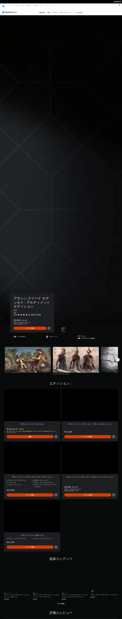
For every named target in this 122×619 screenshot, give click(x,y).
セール (55, 11)
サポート (47, 5)
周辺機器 (29, 5)
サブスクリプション (66, 11)
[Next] (118, 358)
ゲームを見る (78, 11)
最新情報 (35, 5)
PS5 (12, 5)
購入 (41, 5)
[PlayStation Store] (10, 10)
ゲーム (7, 5)
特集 (48, 11)
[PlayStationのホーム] (3, 5)
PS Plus (22, 5)
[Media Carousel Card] (28, 358)
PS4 (17, 5)
